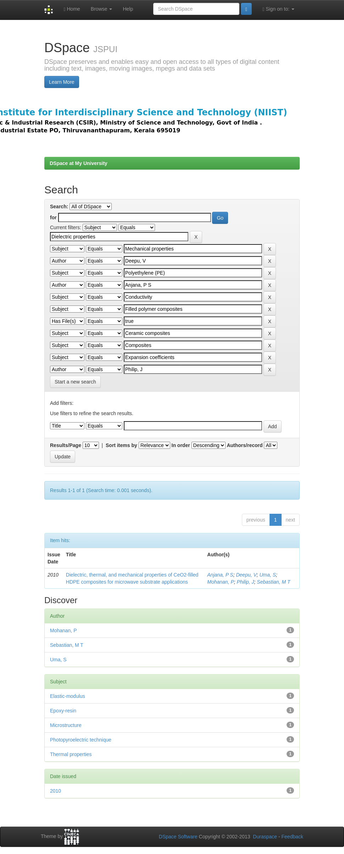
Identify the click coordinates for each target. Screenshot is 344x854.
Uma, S (267, 575)
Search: (59, 206)
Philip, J (245, 582)
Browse (101, 9)
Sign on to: (278, 9)
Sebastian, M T (273, 582)
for (53, 217)
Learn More (61, 82)
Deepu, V (246, 575)
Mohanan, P (220, 582)
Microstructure (66, 725)
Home (71, 9)
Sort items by (121, 445)
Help (128, 9)
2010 (55, 791)
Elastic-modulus (67, 696)
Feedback (292, 836)
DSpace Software (178, 836)
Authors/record (244, 445)
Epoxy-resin (63, 710)
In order (181, 445)
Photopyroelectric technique (80, 740)
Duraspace (265, 836)
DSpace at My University (78, 163)
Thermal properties (71, 754)
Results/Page (65, 445)
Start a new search (75, 382)
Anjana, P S (220, 575)
